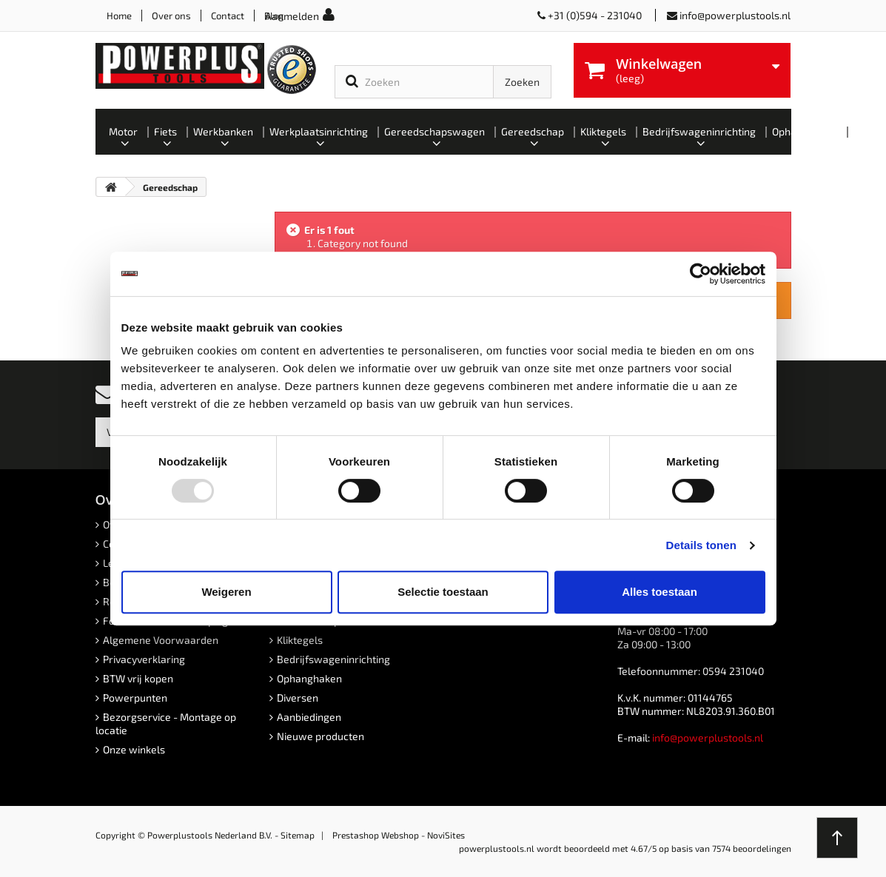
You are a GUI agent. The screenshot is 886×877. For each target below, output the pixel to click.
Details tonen (701, 545)
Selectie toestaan (443, 591)
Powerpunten (135, 697)
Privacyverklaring (144, 659)
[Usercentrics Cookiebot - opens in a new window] (700, 274)
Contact (227, 15)
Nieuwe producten (320, 736)
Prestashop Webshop (375, 835)
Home (119, 15)
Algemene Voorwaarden (160, 640)
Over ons (171, 15)
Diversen (297, 697)
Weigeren (226, 591)
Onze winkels (134, 749)
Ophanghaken (309, 678)
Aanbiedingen (309, 716)
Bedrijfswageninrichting (333, 659)
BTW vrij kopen (138, 678)
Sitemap (298, 835)
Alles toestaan (659, 591)
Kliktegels (300, 640)
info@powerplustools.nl (735, 15)
